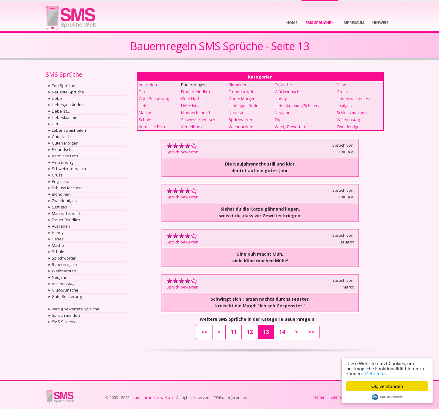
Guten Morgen (65, 143)
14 (282, 331)
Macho (58, 245)
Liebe (57, 98)
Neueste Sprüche (68, 92)
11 (233, 331)
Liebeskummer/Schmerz (297, 105)
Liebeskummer (65, 117)
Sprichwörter (64, 258)
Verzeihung (62, 162)
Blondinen (61, 194)
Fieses (58, 239)
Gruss (57, 175)
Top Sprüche (63, 85)
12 (250, 331)
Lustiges (59, 207)
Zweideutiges (64, 200)
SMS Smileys (63, 321)
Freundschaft (64, 149)
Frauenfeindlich (66, 219)
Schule (58, 251)
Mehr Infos (376, 373)
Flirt (55, 124)
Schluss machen (352, 112)
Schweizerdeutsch (69, 168)
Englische (60, 181)
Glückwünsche (65, 290)
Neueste (236, 112)
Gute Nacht (62, 136)
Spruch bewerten (182, 152)
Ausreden (61, 226)
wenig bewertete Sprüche (75, 309)
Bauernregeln (64, 264)
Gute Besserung (67, 296)
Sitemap (337, 397)
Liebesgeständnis (68, 104)
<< (204, 331)
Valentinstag (63, 283)
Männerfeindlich (67, 213)
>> (311, 331)
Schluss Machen (67, 188)
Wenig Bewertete (290, 126)
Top (278, 119)
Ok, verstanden (387, 386)
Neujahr (59, 277)
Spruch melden (66, 315)
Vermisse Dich (65, 156)
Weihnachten (64, 271)
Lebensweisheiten (69, 130)
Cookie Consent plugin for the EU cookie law (387, 396)
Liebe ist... (61, 111)
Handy (57, 232)
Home (318, 397)
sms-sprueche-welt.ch (153, 397)
